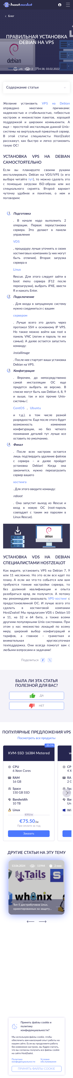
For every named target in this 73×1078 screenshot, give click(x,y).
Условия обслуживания (48, 1060)
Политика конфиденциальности (23, 1060)
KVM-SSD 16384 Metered (29, 753)
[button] (66, 793)
